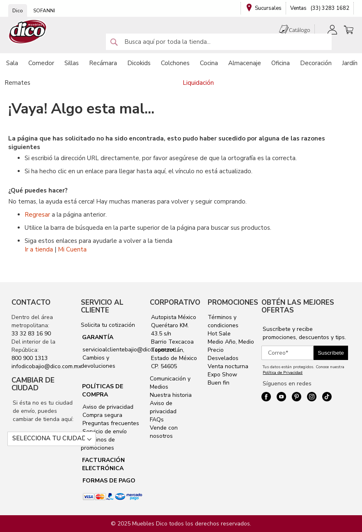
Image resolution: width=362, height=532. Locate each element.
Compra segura (101, 415)
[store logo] (28, 31)
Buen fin (218, 383)
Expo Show (222, 374)
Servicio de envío (104, 431)
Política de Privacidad (282, 373)
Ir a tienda (39, 249)
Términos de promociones (98, 444)
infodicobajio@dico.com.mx (46, 366)
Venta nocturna (228, 366)
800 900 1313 (29, 358)
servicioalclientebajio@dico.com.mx (128, 349)
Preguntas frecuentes (110, 423)
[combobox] (219, 42)
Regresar (37, 215)
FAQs (157, 419)
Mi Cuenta (72, 249)
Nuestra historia (171, 395)
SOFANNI (44, 10)
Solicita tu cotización (108, 325)
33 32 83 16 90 (31, 333)
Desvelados (223, 358)
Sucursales (268, 8)
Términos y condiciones (223, 321)
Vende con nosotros (164, 432)
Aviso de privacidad (107, 407)
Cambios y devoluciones (98, 362)
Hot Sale (219, 333)
